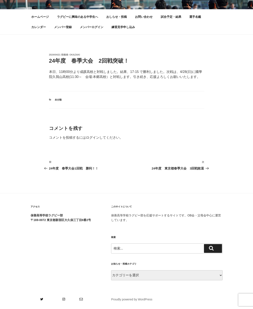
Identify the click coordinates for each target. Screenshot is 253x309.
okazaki (74, 54)
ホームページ (40, 16)
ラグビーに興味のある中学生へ (77, 16)
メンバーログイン (91, 27)
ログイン (92, 137)
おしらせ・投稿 (116, 16)
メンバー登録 (63, 27)
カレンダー (38, 27)
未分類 (58, 99)
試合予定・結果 (171, 16)
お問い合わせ (144, 16)
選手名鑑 (195, 16)
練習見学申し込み (123, 27)
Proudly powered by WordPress (131, 299)
